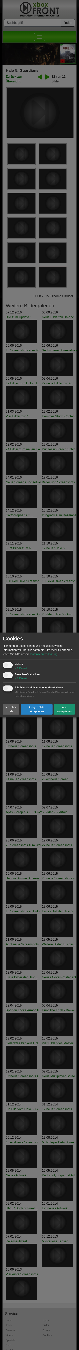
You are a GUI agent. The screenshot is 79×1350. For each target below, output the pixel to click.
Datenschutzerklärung (44, 654)
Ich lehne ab (11, 709)
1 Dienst (21, 668)
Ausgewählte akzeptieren (37, 709)
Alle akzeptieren (64, 709)
